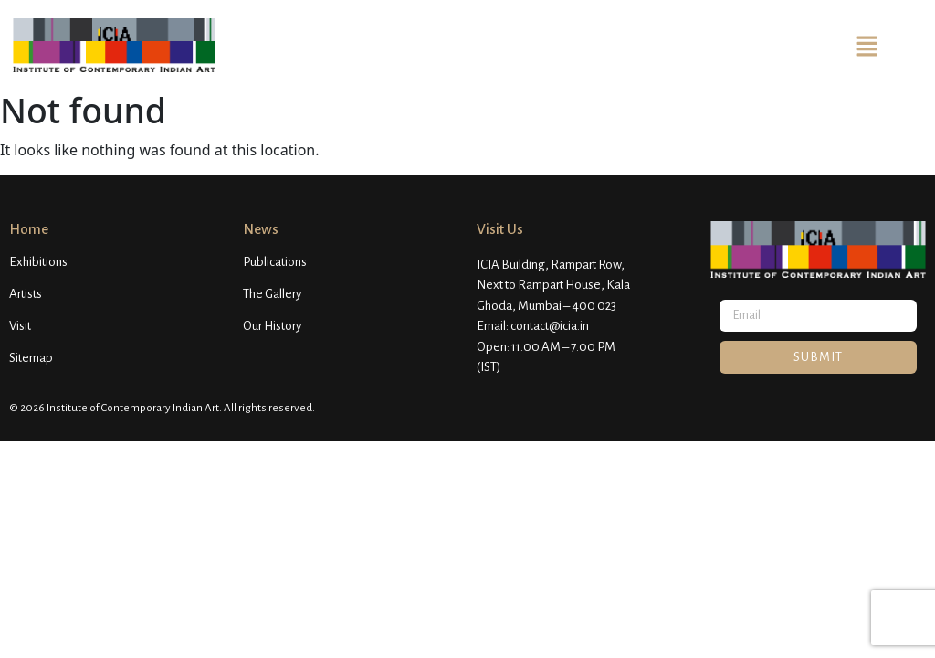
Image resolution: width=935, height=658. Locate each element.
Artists (25, 294)
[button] (866, 45)
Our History (272, 326)
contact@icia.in (549, 326)
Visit (20, 326)
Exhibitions (38, 262)
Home (28, 229)
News (260, 229)
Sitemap (31, 358)
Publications (275, 262)
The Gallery (272, 294)
